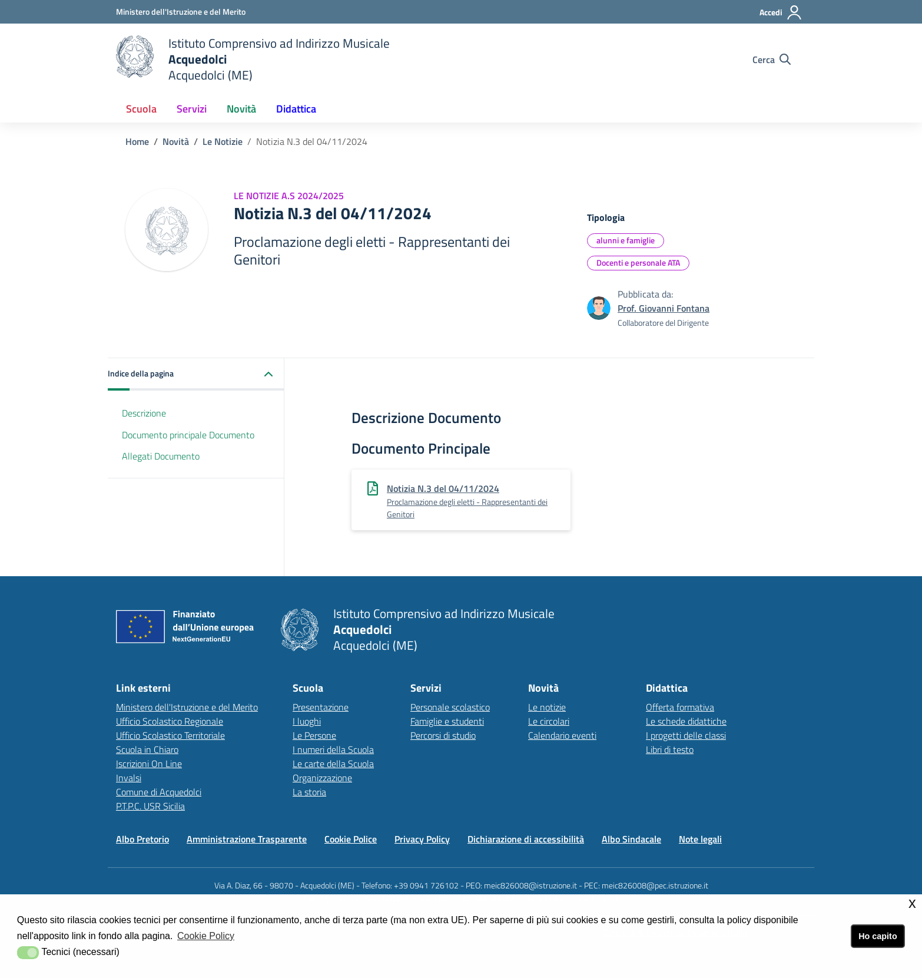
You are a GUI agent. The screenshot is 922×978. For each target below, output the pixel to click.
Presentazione (321, 707)
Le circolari (548, 721)
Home (137, 141)
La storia (309, 792)
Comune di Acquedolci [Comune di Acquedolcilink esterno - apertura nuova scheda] (158, 792)
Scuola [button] (141, 109)
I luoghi (307, 721)
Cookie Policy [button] (205, 936)
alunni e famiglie (625, 240)
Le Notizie (223, 141)
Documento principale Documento (188, 435)
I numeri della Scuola (333, 749)
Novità (175, 141)
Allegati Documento (161, 456)
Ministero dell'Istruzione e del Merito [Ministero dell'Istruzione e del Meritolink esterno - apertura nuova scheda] (187, 707)
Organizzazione (322, 778)
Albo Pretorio (142, 839)
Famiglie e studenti (447, 721)
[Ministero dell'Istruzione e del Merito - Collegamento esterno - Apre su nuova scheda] (181, 11)
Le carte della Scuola (333, 763)
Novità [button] (241, 109)
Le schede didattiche (686, 721)
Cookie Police (350, 839)
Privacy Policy (422, 839)
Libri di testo (670, 749)
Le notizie (547, 707)
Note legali (700, 839)
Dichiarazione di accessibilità (525, 839)
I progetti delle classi (686, 735)
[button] (196, 374)
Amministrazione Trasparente (247, 839)
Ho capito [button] (877, 936)
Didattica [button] (296, 109)
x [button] (912, 902)
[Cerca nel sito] (771, 59)
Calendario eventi (562, 735)
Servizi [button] (192, 109)
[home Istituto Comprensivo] (253, 59)
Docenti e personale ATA (638, 262)
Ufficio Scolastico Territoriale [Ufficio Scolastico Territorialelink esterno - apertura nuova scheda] (170, 735)
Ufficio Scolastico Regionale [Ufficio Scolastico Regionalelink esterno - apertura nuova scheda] (169, 721)
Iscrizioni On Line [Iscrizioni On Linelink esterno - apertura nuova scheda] (149, 763)
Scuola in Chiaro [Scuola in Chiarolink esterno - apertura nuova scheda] (147, 749)
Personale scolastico (450, 707)
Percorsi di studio (443, 735)
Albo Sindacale (631, 839)
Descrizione (144, 413)
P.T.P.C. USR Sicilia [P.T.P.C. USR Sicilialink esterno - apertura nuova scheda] (150, 806)
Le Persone (314, 735)
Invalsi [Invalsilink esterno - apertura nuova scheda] (128, 778)
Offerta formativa (680, 707)
